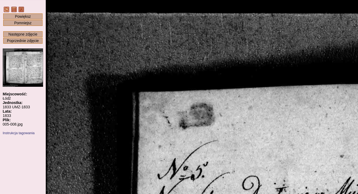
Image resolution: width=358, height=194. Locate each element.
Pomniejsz (23, 23)
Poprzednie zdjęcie (23, 41)
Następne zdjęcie (22, 34)
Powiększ (23, 16)
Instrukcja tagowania (19, 133)
